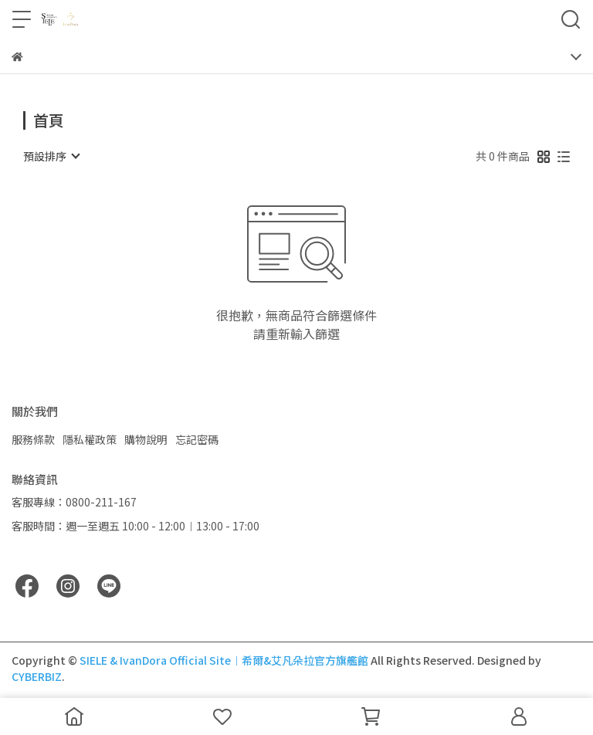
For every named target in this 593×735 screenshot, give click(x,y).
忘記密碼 (197, 439)
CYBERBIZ (37, 676)
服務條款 (33, 439)
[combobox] (51, 156)
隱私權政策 (90, 439)
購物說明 (146, 439)
